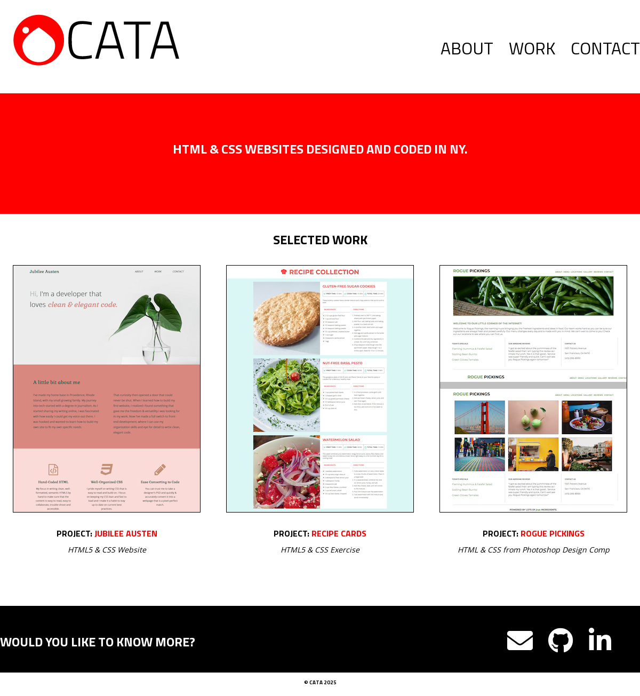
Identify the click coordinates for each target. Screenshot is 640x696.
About (467, 48)
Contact (605, 48)
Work (532, 48)
